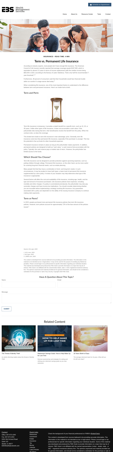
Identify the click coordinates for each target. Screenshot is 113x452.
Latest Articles (34, 449)
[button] (64, 14)
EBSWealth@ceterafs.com (10, 446)
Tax (31, 443)
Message (5, 292)
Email (59, 280)
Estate (32, 439)
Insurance (33, 441)
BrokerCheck (95, 433)
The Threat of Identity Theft (11, 353)
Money (32, 445)
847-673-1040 (11, 435)
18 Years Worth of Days (81, 353)
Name (4, 280)
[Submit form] (6, 309)
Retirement (33, 434)
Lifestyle (32, 447)
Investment (33, 436)
